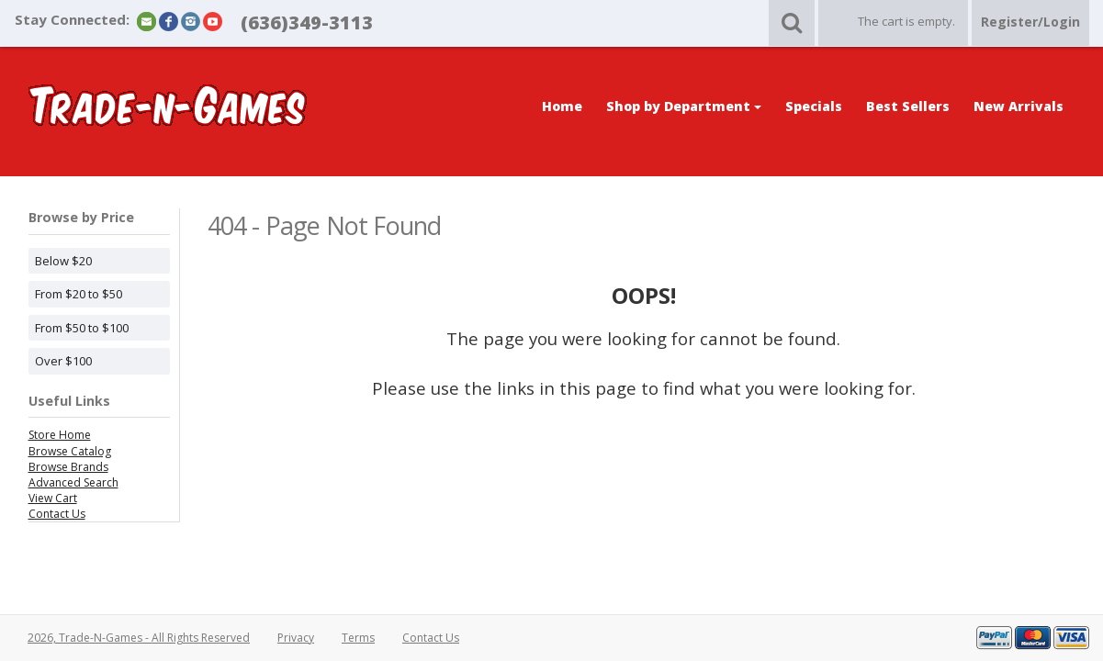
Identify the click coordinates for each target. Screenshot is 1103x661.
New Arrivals (1019, 106)
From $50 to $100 (82, 327)
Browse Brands (68, 467)
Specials (813, 106)
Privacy (295, 637)
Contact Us (56, 513)
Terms (358, 637)
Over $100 (63, 361)
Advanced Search (73, 482)
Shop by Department (683, 106)
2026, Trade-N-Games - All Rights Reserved (139, 637)
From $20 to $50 (78, 294)
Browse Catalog (69, 451)
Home (562, 106)
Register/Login (1030, 21)
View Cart (52, 498)
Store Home (59, 435)
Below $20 (63, 260)
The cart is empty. (906, 21)
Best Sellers (908, 106)
